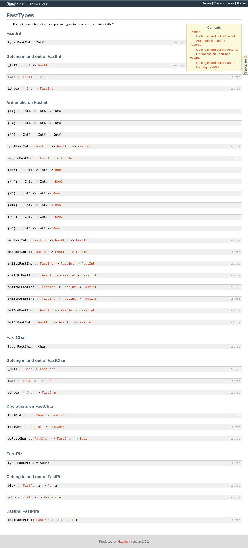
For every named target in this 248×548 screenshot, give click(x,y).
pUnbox (13, 497)
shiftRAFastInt (21, 299)
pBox (12, 486)
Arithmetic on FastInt (210, 40)
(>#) (12, 228)
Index (230, 3)
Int (28, 65)
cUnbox (13, 393)
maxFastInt (17, 252)
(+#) (12, 111)
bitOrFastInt (19, 322)
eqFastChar (17, 439)
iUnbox (13, 89)
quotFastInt (18, 146)
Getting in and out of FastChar (217, 49)
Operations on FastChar (213, 54)
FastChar (196, 45)
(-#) (12, 123)
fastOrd (14, 415)
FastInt (195, 32)
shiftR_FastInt (21, 276)
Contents (219, 3)
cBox (12, 381)
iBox (12, 77)
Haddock (124, 541)
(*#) (12, 135)
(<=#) (12, 205)
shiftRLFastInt (21, 287)
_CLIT (12, 369)
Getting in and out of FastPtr (216, 63)
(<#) (12, 193)
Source (206, 3)
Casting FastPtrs (207, 67)
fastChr (14, 427)
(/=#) (12, 182)
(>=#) (12, 217)
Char (28, 369)
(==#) (12, 170)
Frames (241, 3)
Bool (59, 170)
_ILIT (12, 65)
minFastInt (17, 240)
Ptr (50, 486)
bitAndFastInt (20, 310)
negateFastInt (20, 158)
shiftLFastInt (20, 264)
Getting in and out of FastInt (215, 36)
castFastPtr (18, 520)
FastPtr (195, 58)
